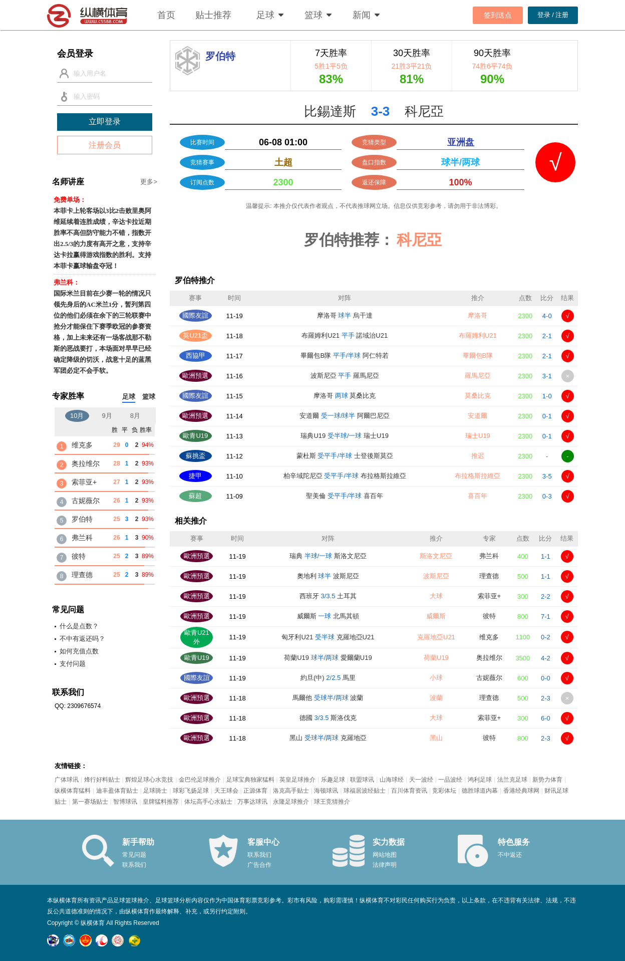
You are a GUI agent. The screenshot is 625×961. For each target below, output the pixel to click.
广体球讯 (67, 779)
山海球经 (392, 779)
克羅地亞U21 (436, 637)
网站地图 (385, 854)
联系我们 (134, 864)
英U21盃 (195, 335)
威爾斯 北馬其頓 (328, 616)
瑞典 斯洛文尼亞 (328, 556)
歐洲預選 (195, 375)
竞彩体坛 (444, 790)
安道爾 (477, 415)
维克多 (489, 637)
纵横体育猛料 (73, 790)
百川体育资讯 (409, 790)
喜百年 (477, 496)
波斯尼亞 (436, 576)
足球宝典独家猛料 (250, 779)
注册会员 (105, 145)
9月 (107, 415)
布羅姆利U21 (478, 335)
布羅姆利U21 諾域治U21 (344, 335)
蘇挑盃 (195, 455)
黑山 (436, 738)
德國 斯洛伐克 (328, 718)
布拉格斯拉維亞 (477, 475)
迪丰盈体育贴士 (117, 790)
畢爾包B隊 (478, 355)
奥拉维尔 (489, 657)
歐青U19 (195, 435)
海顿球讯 (326, 790)
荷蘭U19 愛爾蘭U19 (328, 657)
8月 (135, 415)
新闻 (362, 15)
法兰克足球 (512, 779)
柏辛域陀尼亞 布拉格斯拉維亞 (344, 475)
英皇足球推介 (297, 779)
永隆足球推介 (291, 801)
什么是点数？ (79, 626)
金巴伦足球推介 (200, 779)
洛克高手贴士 (291, 790)
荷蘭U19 (436, 657)
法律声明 (385, 864)
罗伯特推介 (195, 280)
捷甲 (195, 475)
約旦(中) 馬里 (328, 677)
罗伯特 (82, 519)
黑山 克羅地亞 (328, 738)
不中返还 (510, 854)
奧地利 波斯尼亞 (328, 576)
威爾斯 (436, 616)
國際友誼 (195, 315)
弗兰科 (489, 556)
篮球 (313, 15)
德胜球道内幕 (480, 790)
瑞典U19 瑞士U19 (344, 435)
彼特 (489, 616)
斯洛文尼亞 (436, 556)
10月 (77, 415)
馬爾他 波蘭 (327, 697)
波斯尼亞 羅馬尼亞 (344, 375)
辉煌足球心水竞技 (149, 779)
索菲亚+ (489, 596)
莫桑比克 (478, 395)
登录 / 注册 (553, 15)
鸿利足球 (480, 779)
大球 (436, 596)
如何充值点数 (79, 651)
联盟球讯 (362, 779)
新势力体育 (547, 779)
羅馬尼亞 (478, 375)
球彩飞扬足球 (191, 790)
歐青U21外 (196, 637)
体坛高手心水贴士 (208, 801)
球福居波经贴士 (365, 790)
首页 (166, 15)
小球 (436, 677)
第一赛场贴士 (90, 801)
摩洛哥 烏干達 (345, 315)
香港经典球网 (521, 790)
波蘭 (436, 697)
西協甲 (195, 355)
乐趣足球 (333, 779)
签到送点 (498, 15)
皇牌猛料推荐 (161, 801)
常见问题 (134, 854)
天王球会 (226, 790)
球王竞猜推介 (332, 801)
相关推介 (191, 521)
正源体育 (255, 790)
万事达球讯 (252, 801)
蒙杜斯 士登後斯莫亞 (344, 455)
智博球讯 (125, 801)
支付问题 (73, 663)
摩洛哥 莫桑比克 (345, 395)
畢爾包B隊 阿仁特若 (344, 355)
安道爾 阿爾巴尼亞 (344, 415)
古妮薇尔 (489, 677)
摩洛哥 (477, 315)
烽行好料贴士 (102, 779)
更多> (148, 181)
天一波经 (421, 779)
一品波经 (450, 779)
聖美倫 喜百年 (344, 496)
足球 (265, 15)
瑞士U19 (477, 435)
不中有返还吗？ (82, 638)
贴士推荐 (213, 15)
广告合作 (259, 864)
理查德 (489, 576)
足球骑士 (155, 790)
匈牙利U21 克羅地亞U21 (327, 637)
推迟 (477, 455)
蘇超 (195, 496)
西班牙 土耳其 (328, 596)
